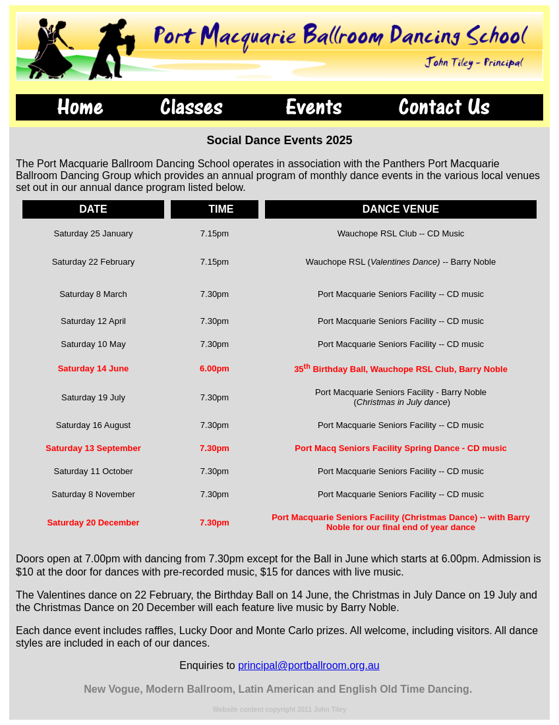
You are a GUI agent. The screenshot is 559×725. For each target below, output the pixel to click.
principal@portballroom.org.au (309, 665)
